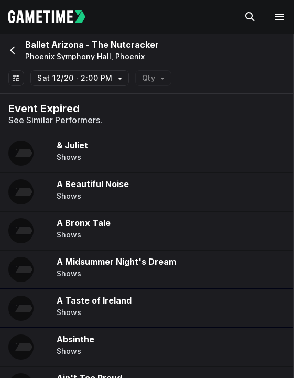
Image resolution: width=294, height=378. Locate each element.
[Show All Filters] (16, 78)
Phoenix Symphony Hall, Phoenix (85, 56)
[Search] (250, 16)
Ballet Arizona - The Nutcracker (92, 44)
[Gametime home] (53, 16)
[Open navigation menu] (279, 16)
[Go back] (11, 50)
